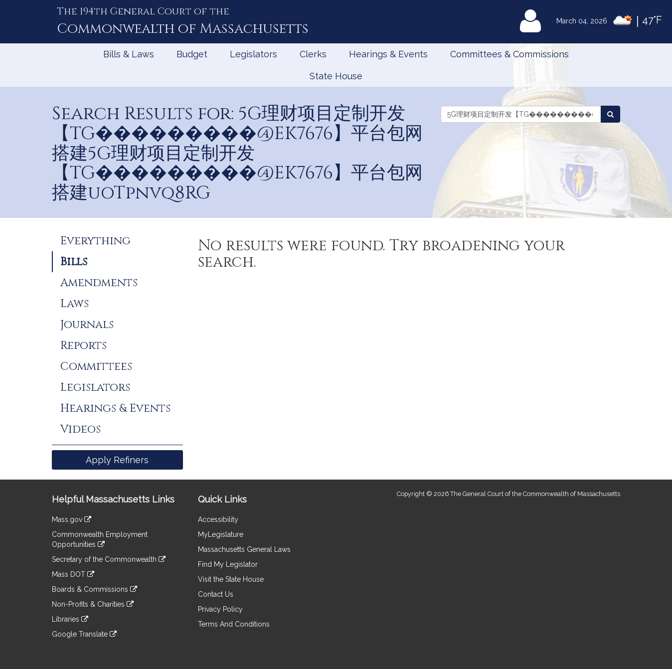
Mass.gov (71, 519)
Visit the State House (231, 579)
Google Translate (84, 634)
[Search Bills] (610, 114)
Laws (74, 303)
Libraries (70, 619)
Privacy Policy (220, 609)
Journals (87, 324)
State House (336, 76)
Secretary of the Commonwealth (109, 559)
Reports (83, 345)
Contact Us (215, 594)
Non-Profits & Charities (93, 604)
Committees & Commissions (509, 54)
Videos (80, 429)
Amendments (99, 282)
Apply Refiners (117, 460)
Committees (96, 366)
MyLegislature (220, 534)
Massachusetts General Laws (244, 549)
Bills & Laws (128, 54)
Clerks (313, 54)
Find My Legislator (228, 564)
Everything (95, 240)
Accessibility (218, 519)
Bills (73, 261)
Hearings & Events (388, 54)
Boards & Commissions (94, 589)
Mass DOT (73, 574)
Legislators (253, 54)
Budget (191, 54)
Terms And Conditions (234, 624)
